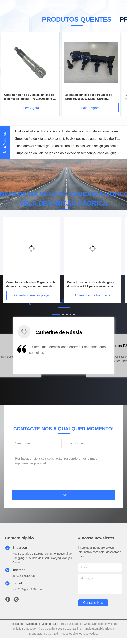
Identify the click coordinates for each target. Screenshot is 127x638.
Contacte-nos (93, 602)
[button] (21, 358)
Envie (63, 495)
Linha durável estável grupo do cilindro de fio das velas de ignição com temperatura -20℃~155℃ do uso (68, 146)
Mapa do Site (49, 623)
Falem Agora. (30, 108)
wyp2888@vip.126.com (27, 589)
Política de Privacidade (23, 623)
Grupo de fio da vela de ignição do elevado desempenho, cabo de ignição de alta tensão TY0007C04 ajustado (68, 153)
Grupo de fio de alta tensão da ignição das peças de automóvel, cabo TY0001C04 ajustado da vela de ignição (68, 138)
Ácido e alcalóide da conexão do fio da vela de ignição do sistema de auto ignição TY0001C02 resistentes (68, 131)
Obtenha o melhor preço (31, 295)
